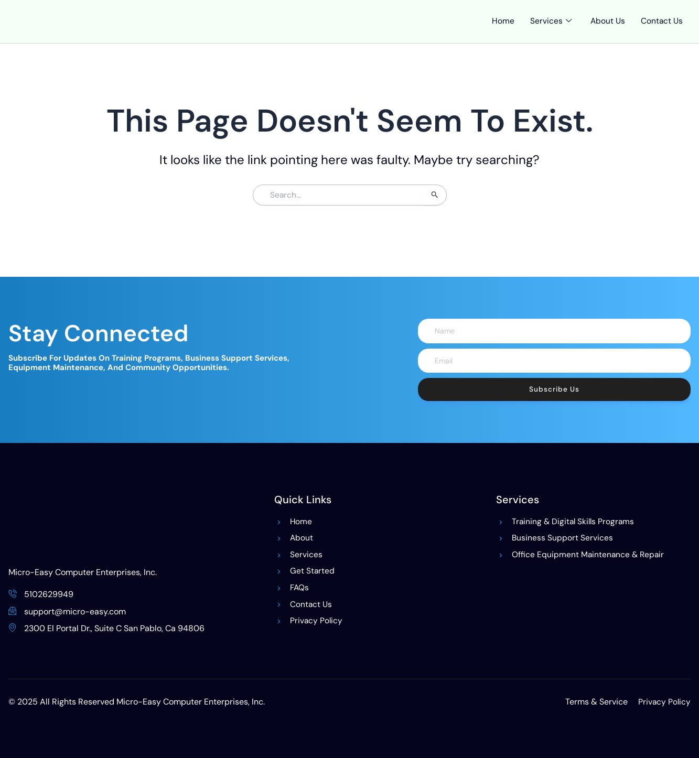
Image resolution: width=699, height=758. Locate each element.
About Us (606, 27)
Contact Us (661, 27)
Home (501, 27)
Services (548, 28)
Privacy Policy (664, 701)
